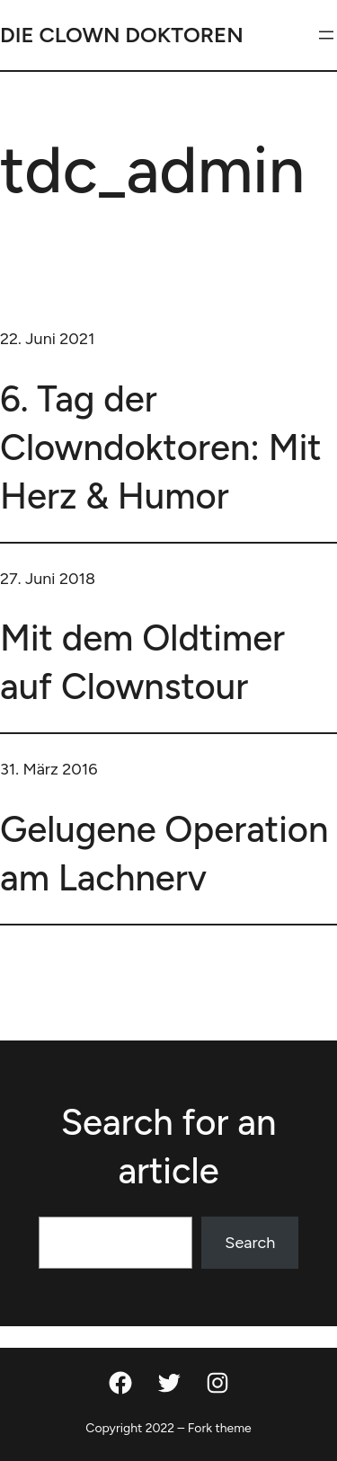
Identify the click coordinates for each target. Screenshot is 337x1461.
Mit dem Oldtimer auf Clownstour (142, 662)
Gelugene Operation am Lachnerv (164, 853)
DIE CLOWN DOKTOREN (122, 35)
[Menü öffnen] (326, 35)
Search (250, 1243)
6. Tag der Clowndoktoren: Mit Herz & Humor (161, 447)
